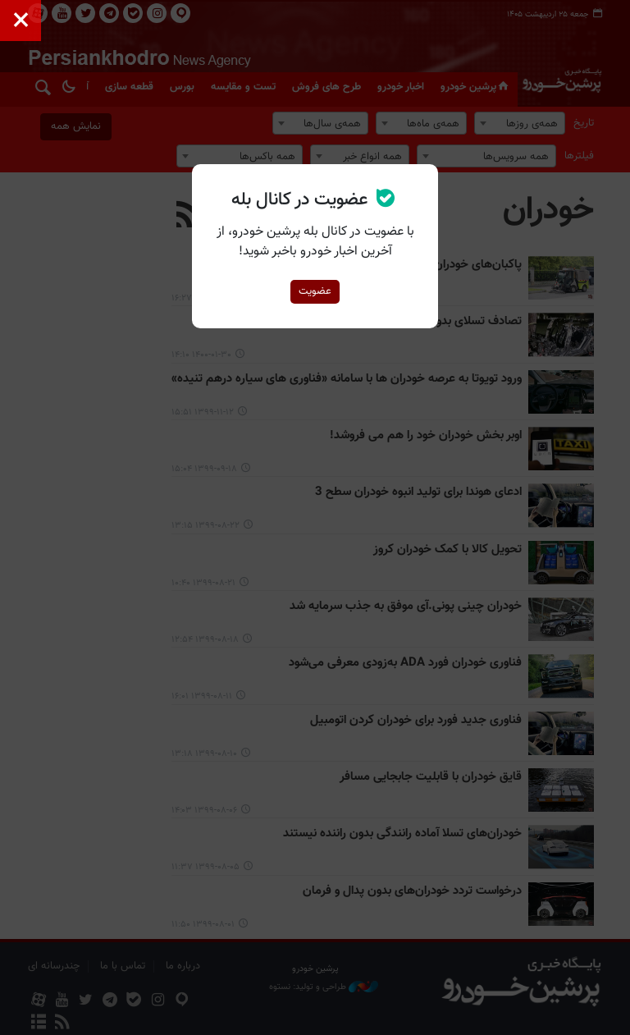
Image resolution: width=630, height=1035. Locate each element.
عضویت (315, 291)
